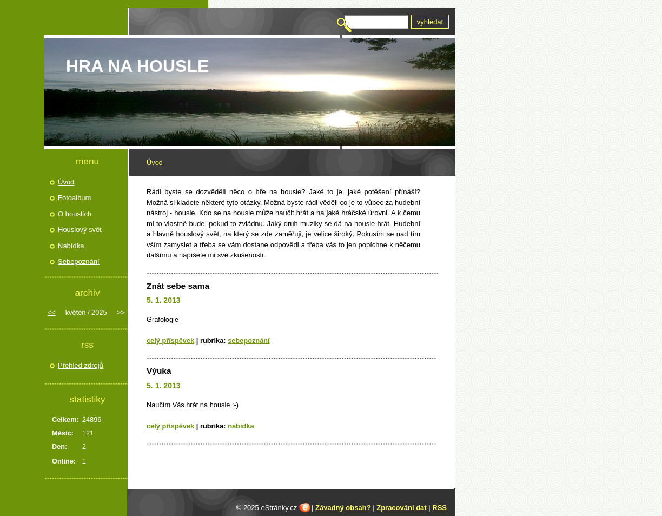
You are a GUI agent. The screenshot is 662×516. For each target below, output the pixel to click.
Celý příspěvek (170, 340)
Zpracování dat (401, 508)
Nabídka (241, 426)
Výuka (159, 370)
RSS (439, 508)
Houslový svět (80, 230)
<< (52, 312)
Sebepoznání (249, 340)
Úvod (66, 182)
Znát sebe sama (178, 285)
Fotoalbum (74, 198)
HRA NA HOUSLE (137, 66)
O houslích (74, 214)
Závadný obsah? (343, 508)
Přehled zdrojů (80, 365)
